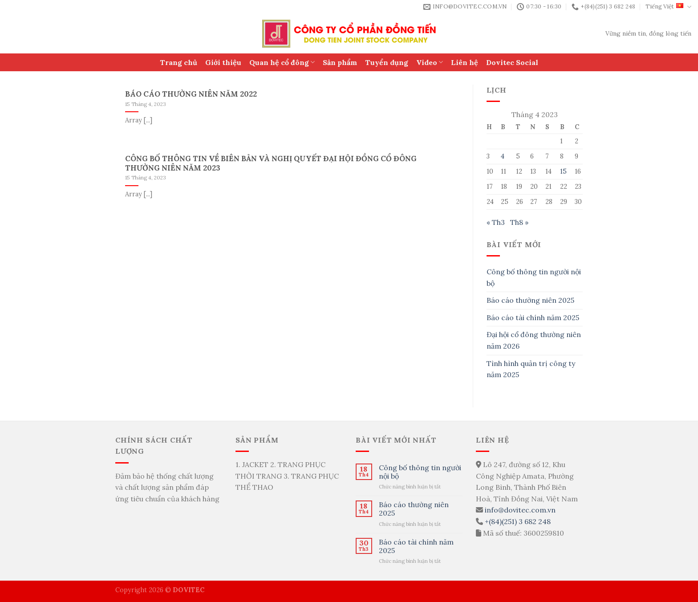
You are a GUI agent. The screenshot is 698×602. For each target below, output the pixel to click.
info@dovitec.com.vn (520, 509)
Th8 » (519, 222)
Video (429, 62)
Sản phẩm (340, 62)
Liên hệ (464, 62)
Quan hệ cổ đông (282, 62)
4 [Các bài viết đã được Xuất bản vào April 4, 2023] (502, 156)
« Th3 (496, 222)
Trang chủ (178, 62)
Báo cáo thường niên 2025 (530, 300)
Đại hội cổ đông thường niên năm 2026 (534, 340)
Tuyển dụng (386, 62)
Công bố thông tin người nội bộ (534, 277)
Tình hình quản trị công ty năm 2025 (531, 369)
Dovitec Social (512, 62)
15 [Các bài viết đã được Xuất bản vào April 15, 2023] (563, 171)
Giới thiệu (223, 62)
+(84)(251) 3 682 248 (518, 521)
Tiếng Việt (668, 7)
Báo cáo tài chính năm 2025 (533, 317)
